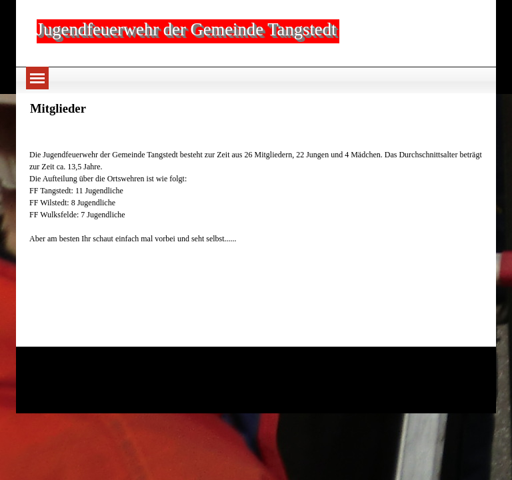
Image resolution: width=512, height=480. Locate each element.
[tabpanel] (256, 185)
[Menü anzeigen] (37, 78)
